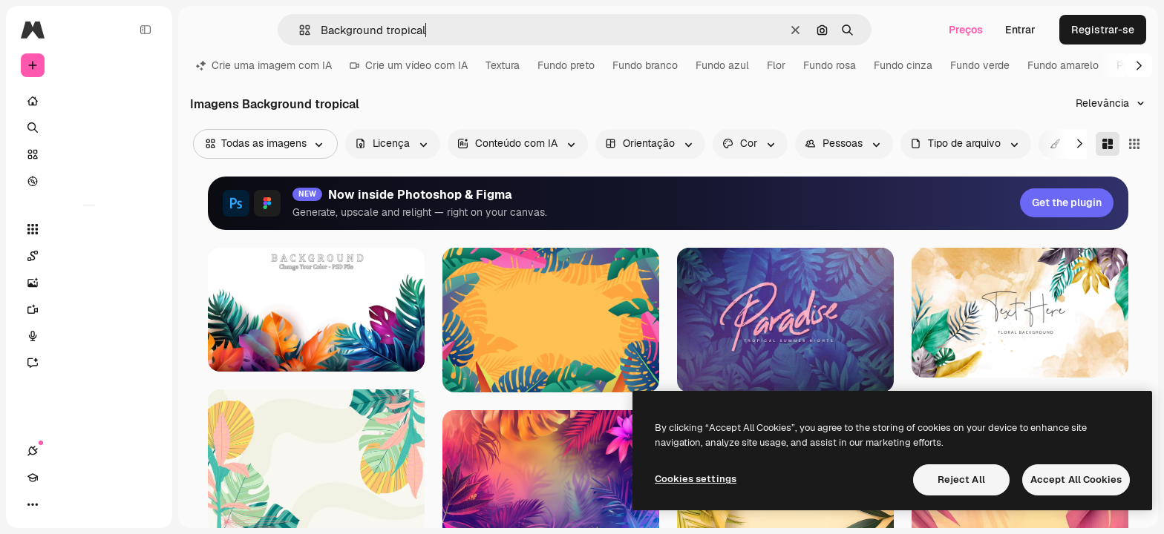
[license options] (392, 144)
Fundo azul (722, 65)
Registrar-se (1102, 29)
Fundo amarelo (1063, 65)
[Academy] (59, 504)
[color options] (750, 144)
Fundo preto (566, 65)
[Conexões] (33, 504)
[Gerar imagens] (89, 282)
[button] (298, 30)
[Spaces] (89, 256)
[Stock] (89, 154)
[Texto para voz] (89, 336)
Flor (776, 65)
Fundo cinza (903, 65)
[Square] (1134, 144)
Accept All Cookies (1076, 479)
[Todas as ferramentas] (89, 229)
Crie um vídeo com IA (409, 65)
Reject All (961, 479)
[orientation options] (650, 144)
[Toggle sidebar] (145, 30)
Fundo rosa (829, 65)
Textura (502, 65)
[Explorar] (89, 181)
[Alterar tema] (86, 504)
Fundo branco (645, 65)
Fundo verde (980, 65)
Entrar (1020, 29)
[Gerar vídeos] (89, 309)
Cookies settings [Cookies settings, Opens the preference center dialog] (695, 478)
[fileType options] (965, 144)
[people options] (844, 144)
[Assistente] (89, 363)
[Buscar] (89, 127)
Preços (966, 29)
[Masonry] (1107, 144)
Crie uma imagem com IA (264, 65)
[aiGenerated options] (518, 144)
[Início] (89, 101)
